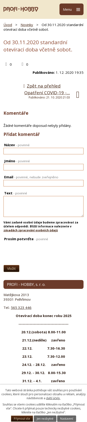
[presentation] (25, 249)
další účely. (53, 398)
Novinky (27, 24)
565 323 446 (21, 307)
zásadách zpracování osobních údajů (30, 230)
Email (31, 177)
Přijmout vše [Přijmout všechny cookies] (22, 419)
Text (15, 193)
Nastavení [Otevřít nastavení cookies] (66, 419)
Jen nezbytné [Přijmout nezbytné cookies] (45, 419)
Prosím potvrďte (26, 238)
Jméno (17, 161)
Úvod (7, 24)
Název (17, 144)
